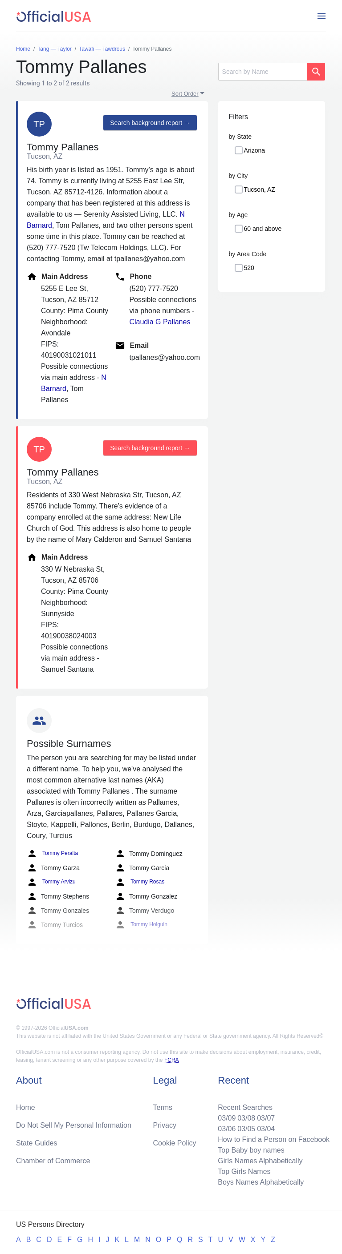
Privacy (164, 1125)
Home (25, 1107)
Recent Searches (245, 1107)
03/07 (266, 1118)
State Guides (36, 1143)
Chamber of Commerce (53, 1161)
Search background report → (150, 122)
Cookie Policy (174, 1143)
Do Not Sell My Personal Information (73, 1125)
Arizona (254, 150)
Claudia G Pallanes (159, 322)
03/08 (246, 1118)
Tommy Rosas (139, 882)
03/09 (227, 1118)
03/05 (246, 1129)
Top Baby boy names (251, 1150)
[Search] (262, 72)
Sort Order (185, 93)
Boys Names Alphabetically (261, 1182)
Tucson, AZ (259, 189)
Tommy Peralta (52, 853)
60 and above (263, 229)
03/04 (266, 1129)
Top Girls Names (244, 1171)
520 (249, 268)
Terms (163, 1107)
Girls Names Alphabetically (260, 1161)
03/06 (227, 1129)
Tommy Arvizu (51, 882)
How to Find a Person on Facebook (274, 1139)
